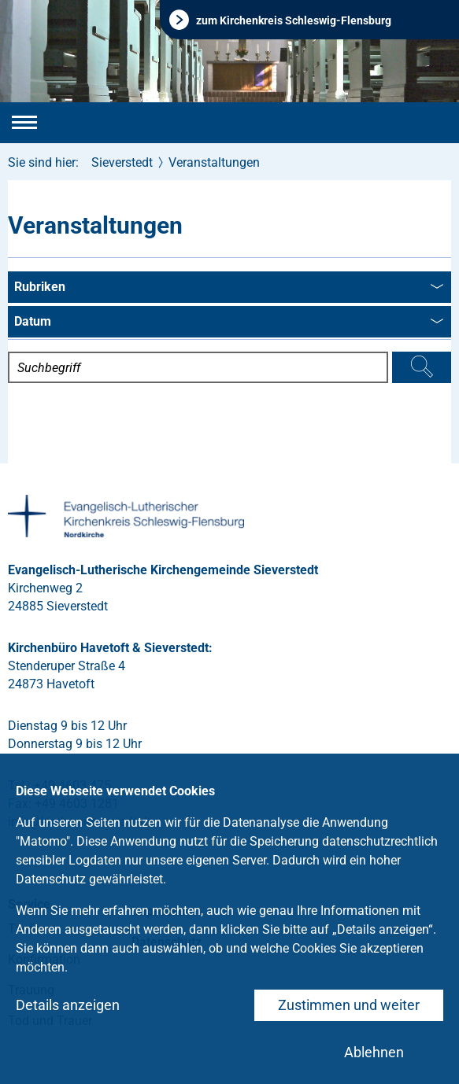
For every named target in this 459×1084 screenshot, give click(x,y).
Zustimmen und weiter (349, 1005)
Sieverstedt (122, 162)
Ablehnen (374, 1052)
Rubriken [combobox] (228, 288)
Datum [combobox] (228, 322)
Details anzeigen (68, 1005)
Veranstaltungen (214, 162)
